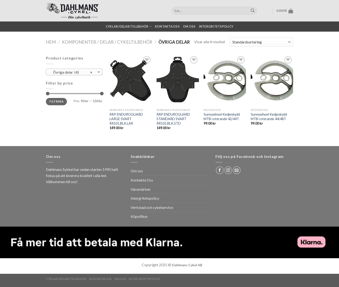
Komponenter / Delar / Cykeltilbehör (107, 42)
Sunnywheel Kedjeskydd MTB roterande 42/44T (222, 116)
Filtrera (56, 101)
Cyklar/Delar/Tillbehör (129, 26)
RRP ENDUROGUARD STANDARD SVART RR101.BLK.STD (173, 118)
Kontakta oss (167, 26)
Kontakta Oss (142, 180)
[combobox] (74, 72)
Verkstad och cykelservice (152, 207)
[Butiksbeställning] (261, 42)
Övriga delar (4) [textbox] (72, 72)
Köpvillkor (139, 216)
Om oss (189, 26)
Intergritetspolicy (216, 26)
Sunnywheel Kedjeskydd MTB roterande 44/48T (269, 116)
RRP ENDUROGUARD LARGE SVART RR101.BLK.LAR (126, 118)
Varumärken (140, 189)
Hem (51, 42)
